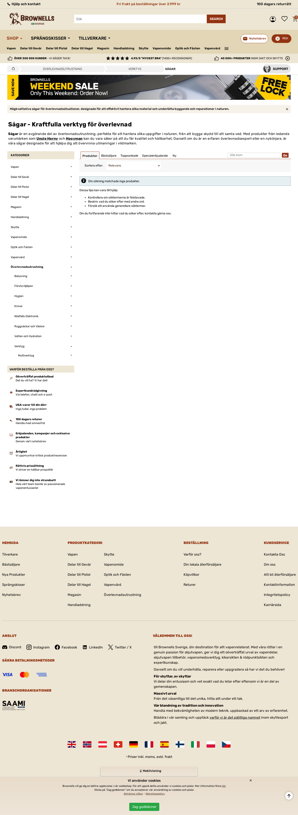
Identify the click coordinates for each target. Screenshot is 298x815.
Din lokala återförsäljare (202, 564)
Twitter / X (120, 647)
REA (285, 38)
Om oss (269, 564)
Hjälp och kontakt (24, 4)
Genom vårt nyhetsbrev (31, 441)
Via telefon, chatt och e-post (34, 394)
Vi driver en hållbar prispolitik (34, 469)
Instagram (38, 647)
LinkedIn (92, 647)
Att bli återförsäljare (280, 575)
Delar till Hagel (82, 48)
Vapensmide (162, 48)
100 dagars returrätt (274, 4)
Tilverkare (10, 554)
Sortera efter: (94, 165)
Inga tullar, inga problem (31, 409)
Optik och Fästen (187, 48)
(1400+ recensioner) (161, 58)
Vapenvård (212, 48)
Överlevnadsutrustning (122, 595)
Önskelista (285, 19)
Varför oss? (192, 554)
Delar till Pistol (56, 48)
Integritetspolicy (277, 595)
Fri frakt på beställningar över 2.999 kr (149, 4)
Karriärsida (272, 605)
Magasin (103, 48)
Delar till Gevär (31, 48)
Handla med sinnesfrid (30, 423)
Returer (190, 585)
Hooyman (74, 138)
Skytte (143, 48)
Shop (12, 38)
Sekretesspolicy (155, 793)
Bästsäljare (11, 564)
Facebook (66, 647)
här (224, 786)
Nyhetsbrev (11, 595)
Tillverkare (92, 38)
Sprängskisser (48, 38)
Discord (11, 647)
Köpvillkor (191, 575)
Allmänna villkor (133, 793)
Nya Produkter (13, 575)
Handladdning (124, 48)
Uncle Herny (47, 138)
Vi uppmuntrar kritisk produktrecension (41, 455)
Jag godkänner (144, 807)
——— (226, 48)
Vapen (11, 48)
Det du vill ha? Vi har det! (31, 380)
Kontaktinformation (279, 585)
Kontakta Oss (274, 554)
